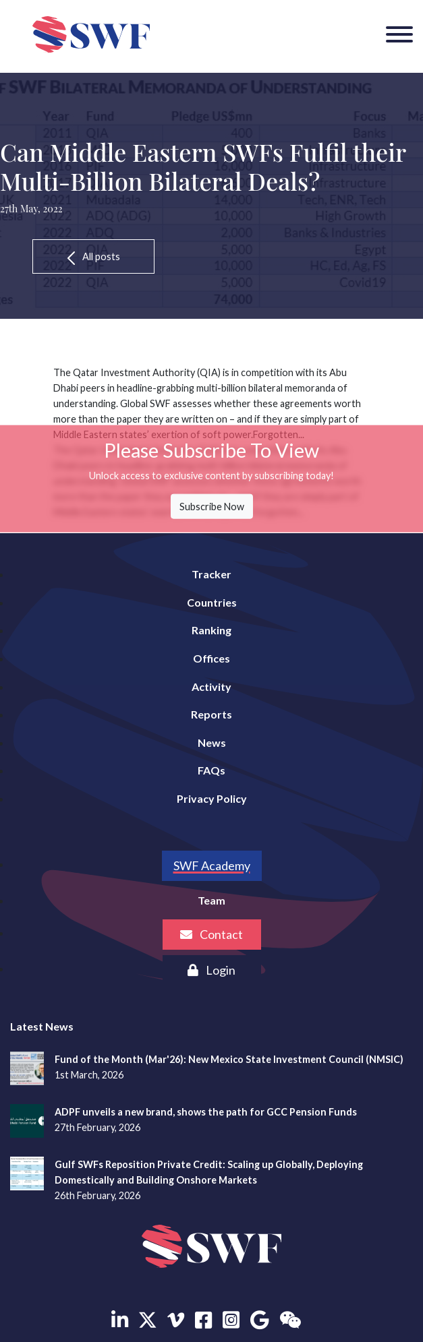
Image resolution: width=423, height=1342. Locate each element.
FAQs (211, 770)
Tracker (211, 574)
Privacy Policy (212, 798)
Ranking (211, 629)
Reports (211, 714)
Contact (211, 934)
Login (211, 970)
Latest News (42, 1026)
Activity (211, 686)
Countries (212, 602)
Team (211, 900)
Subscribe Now (211, 506)
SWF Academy (211, 865)
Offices (211, 658)
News (212, 742)
